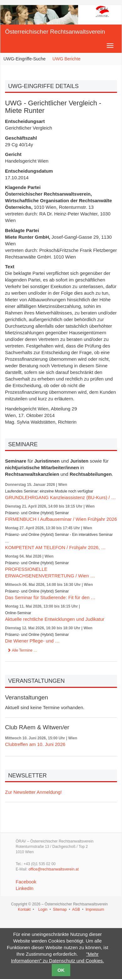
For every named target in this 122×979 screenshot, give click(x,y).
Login (42, 909)
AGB (76, 909)
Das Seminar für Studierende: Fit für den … (50, 597)
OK (61, 970)
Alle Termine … (22, 650)
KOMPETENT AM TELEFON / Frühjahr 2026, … (55, 547)
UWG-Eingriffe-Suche (24, 58)
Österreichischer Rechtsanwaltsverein (55, 31)
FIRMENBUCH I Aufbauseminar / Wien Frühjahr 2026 (61, 519)
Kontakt (24, 909)
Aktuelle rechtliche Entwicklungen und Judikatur (54, 619)
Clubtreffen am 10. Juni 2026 (35, 744)
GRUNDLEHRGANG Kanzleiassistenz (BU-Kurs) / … (60, 497)
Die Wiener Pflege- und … (32, 640)
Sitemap (60, 909)
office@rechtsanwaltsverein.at (54, 869)
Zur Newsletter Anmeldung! (33, 792)
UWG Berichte (66, 58)
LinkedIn (25, 888)
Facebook (26, 881)
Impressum (95, 909)
